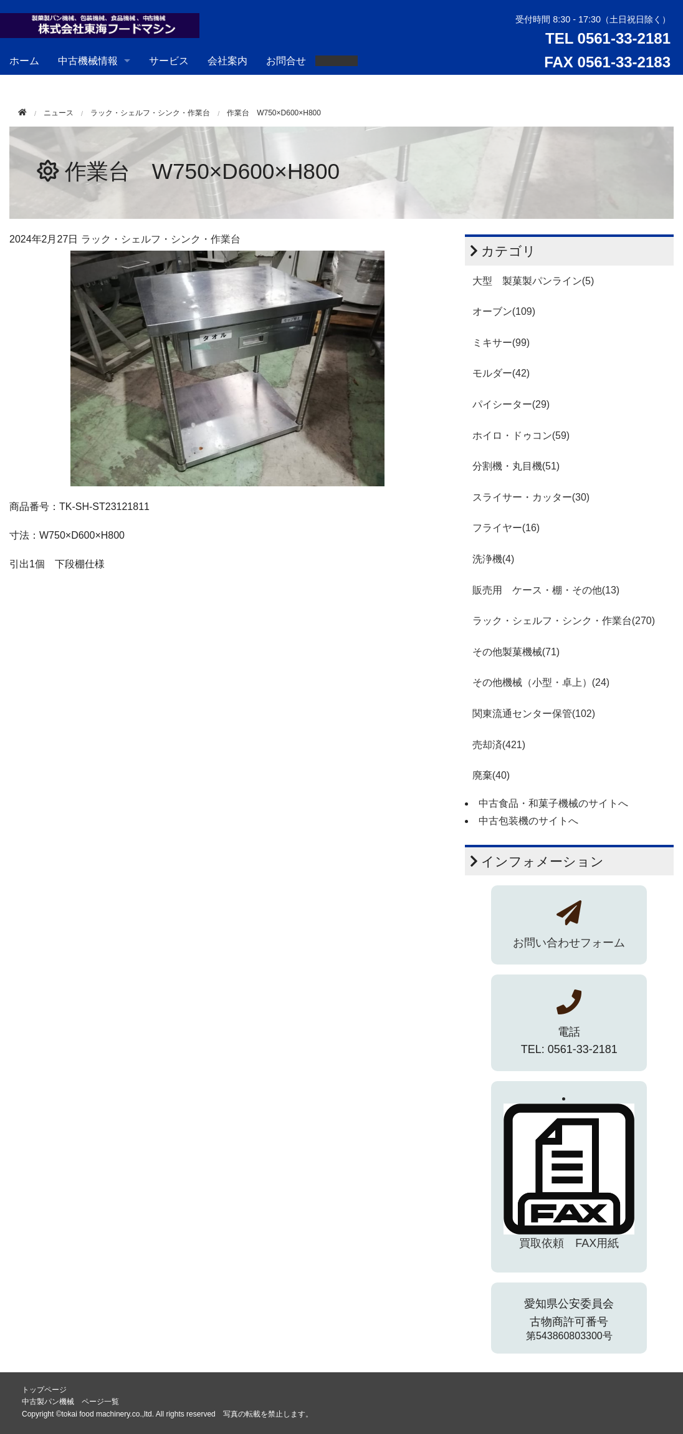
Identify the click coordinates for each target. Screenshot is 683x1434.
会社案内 (227, 60)
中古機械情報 (88, 60)
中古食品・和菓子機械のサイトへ (553, 803)
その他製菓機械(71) (516, 652)
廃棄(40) (491, 775)
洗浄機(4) (493, 559)
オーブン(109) (503, 311)
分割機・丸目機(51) (516, 466)
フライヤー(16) (506, 527)
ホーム (24, 60)
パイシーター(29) (511, 404)
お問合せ (286, 60)
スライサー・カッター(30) (531, 497)
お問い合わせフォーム (569, 942)
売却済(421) (498, 744)
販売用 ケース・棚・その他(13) (545, 590)
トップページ (44, 1389)
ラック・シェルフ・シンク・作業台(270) (563, 620)
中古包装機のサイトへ (528, 821)
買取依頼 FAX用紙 (569, 1243)
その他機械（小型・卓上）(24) (540, 682)
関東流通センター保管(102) (533, 713)
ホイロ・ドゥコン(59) (521, 435)
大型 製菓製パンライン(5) (533, 281)
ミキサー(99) (501, 342)
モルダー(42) (501, 373)
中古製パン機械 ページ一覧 (70, 1401)
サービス (169, 60)
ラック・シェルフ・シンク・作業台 (150, 112)
